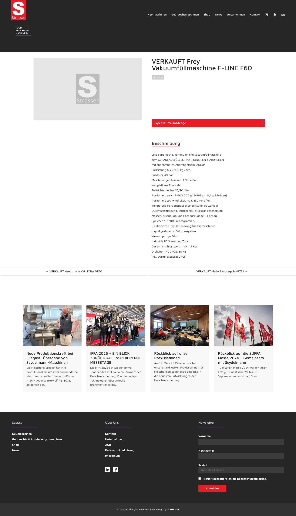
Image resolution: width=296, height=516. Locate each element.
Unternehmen (235, 14)
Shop (206, 14)
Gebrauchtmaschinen (184, 14)
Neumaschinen (156, 14)
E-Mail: (241, 468)
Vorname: (205, 436)
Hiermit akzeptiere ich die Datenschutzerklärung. (235, 478)
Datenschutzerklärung (119, 450)
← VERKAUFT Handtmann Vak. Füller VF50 (74, 271)
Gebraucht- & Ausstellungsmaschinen (37, 439)
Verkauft (158, 77)
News (217, 14)
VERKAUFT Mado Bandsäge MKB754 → (222, 271)
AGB (108, 444)
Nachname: (206, 450)
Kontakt (254, 14)
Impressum (112, 455)
